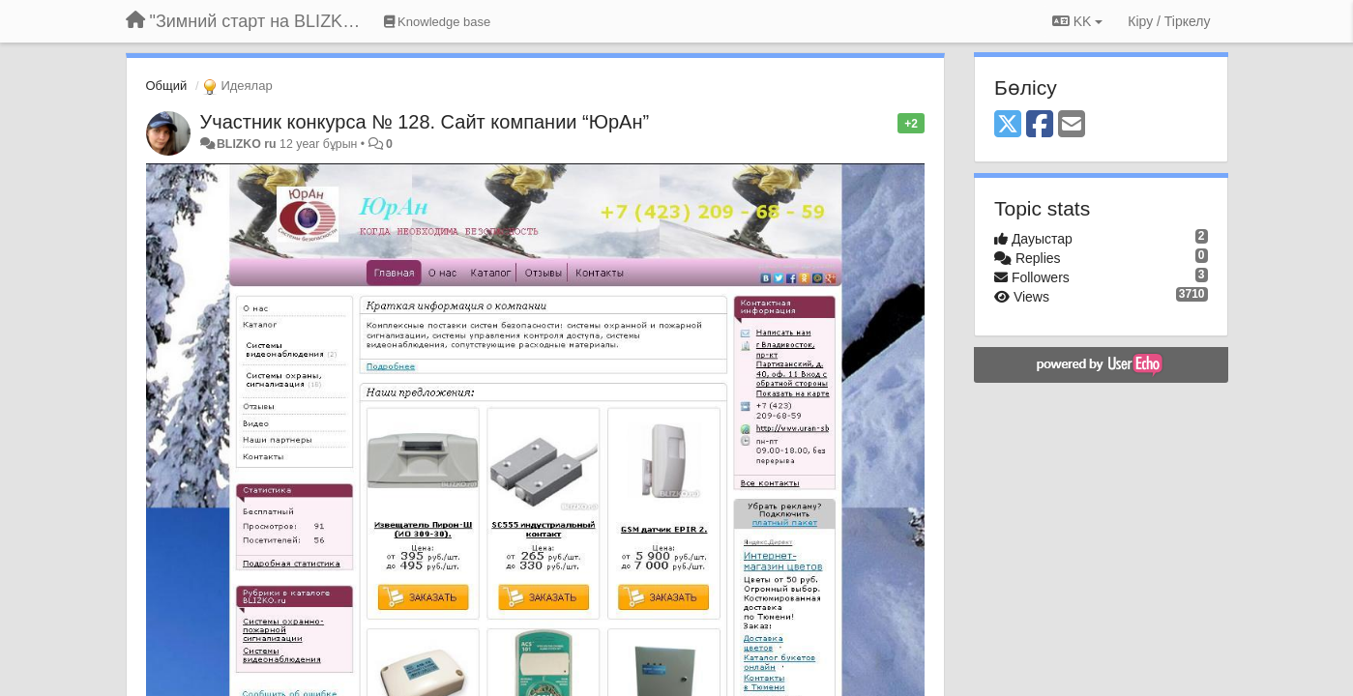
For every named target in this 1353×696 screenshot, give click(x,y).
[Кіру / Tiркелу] (1169, 21)
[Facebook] (1039, 125)
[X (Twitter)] (1007, 125)
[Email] (1071, 125)
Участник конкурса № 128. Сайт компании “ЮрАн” (425, 121)
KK (1077, 21)
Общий (167, 85)
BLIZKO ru (248, 144)
